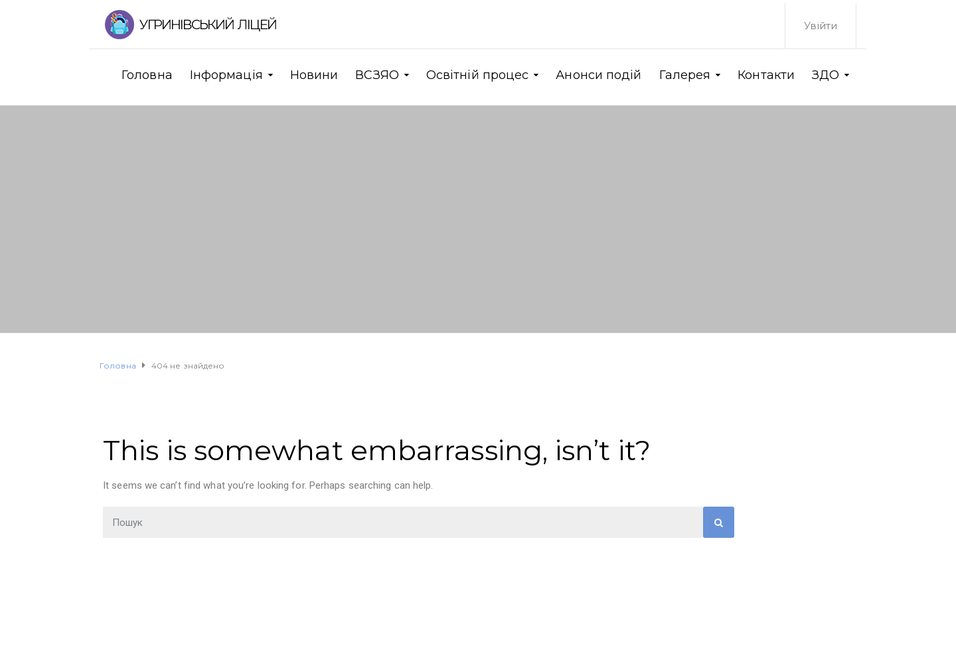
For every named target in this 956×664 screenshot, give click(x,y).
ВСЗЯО (377, 75)
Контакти (766, 75)
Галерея (685, 75)
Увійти (820, 25)
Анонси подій (598, 75)
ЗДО (825, 75)
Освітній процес (477, 75)
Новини (314, 75)
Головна (147, 75)
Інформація (226, 75)
